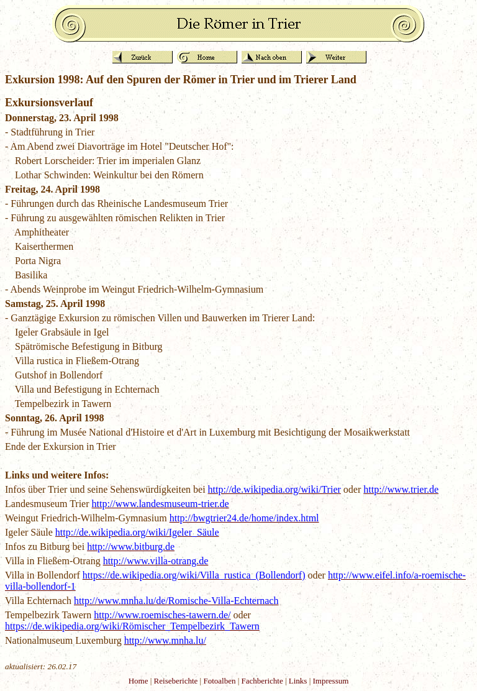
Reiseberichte (176, 680)
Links (298, 680)
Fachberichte (262, 680)
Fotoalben (219, 680)
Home (138, 680)
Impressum (331, 680)
